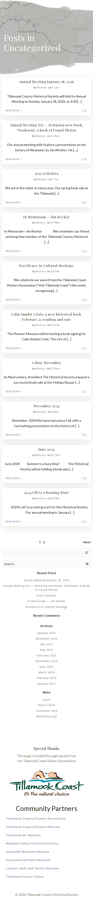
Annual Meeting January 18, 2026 (46, 580)
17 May (55, 222)
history (42, 87)
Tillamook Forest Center (25, 876)
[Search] (86, 553)
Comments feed (47, 711)
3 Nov (55, 411)
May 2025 (46, 649)
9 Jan (55, 87)
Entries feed (46, 705)
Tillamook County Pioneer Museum (33, 826)
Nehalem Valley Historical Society (32, 843)
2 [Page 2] (44, 542)
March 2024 (46, 672)
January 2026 (47, 633)
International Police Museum (28, 860)
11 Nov (55, 135)
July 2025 (46, 644)
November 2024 (47, 661)
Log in (46, 699)
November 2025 (47, 638)
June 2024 (46, 666)
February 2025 (46, 655)
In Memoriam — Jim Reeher (46, 601)
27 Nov (55, 368)
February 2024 (46, 678)
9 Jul (55, 179)
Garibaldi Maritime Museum (27, 851)
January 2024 (47, 683)
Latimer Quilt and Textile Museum (32, 868)
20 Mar (55, 498)
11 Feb (55, 324)
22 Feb (55, 271)
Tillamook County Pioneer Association (36, 818)
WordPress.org (46, 716)
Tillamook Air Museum (23, 835)
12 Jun (55, 455)
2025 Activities (47, 595)
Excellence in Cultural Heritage (46, 607)
